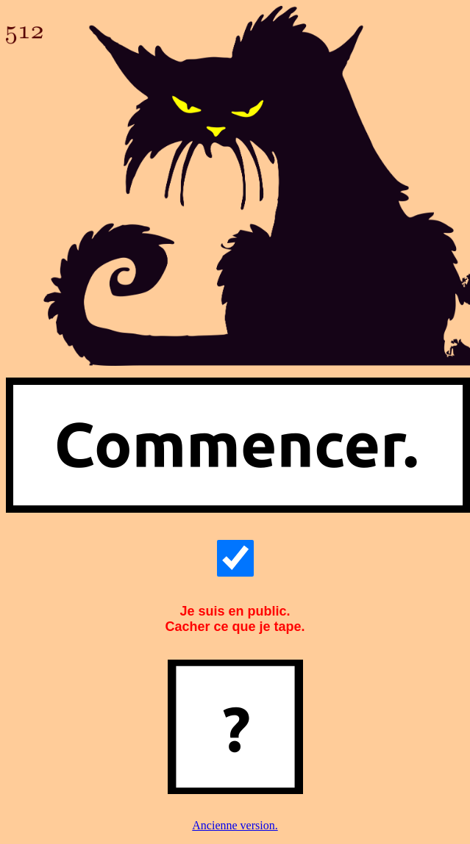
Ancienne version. (234, 825)
